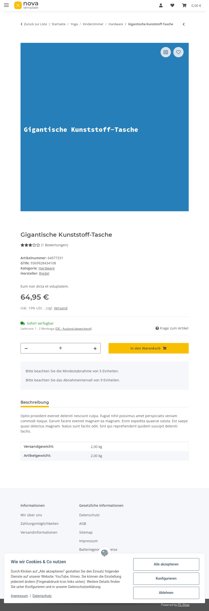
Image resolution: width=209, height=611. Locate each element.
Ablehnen (165, 593)
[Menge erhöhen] (95, 348)
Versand (60, 308)
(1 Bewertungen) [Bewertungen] (44, 245)
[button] (160, 5)
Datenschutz (43, 596)
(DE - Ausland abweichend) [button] (73, 329)
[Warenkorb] (191, 5)
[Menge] (60, 348)
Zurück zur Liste (35, 24)
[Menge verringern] (26, 348)
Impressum (20, 596)
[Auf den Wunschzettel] (178, 52)
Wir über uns (31, 515)
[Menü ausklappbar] (6, 3)
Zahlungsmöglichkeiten (40, 523)
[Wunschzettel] (172, 5)
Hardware (47, 268)
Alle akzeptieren (165, 564)
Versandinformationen (39, 532)
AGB (82, 523)
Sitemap (86, 532)
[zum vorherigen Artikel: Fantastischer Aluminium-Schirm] (184, 24)
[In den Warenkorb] (24, 40)
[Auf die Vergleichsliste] (165, 52)
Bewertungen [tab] (71, 402)
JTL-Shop (183, 605)
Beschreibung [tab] (35, 402)
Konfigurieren (164, 578)
